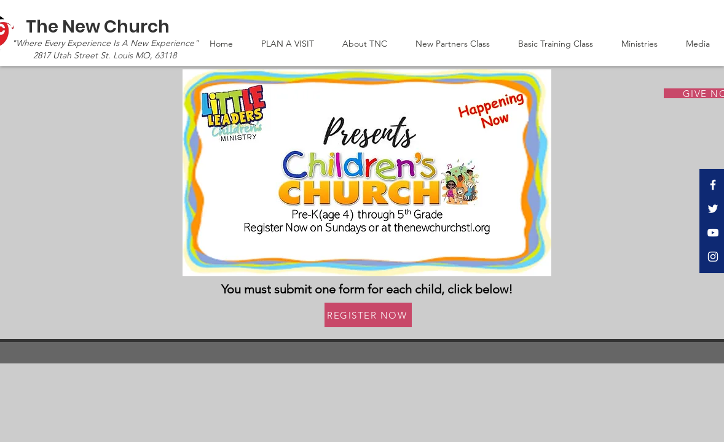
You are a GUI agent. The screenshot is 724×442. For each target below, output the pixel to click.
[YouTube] (713, 232)
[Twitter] (713, 208)
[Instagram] (713, 256)
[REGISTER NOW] (368, 315)
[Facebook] (713, 185)
